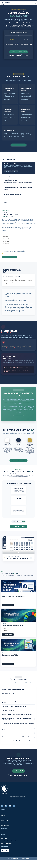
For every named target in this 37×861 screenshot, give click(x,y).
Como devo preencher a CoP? (18, 710)
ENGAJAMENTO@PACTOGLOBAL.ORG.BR (18, 776)
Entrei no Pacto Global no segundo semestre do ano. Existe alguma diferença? (18, 702)
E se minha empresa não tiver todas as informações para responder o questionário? (18, 725)
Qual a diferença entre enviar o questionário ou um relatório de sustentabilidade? (18, 719)
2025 (23, 521)
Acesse (4, 851)
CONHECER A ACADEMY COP (15, 55)
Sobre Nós (2, 813)
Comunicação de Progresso (5, 825)
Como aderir (3, 823)
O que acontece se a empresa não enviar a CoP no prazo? (18, 737)
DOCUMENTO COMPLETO (7, 605)
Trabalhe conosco (3, 832)
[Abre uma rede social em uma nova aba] (2, 806)
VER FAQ (26, 55)
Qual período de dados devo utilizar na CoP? (18, 729)
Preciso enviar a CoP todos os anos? (18, 697)
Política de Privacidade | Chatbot (6, 843)
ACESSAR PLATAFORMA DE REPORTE (19, 460)
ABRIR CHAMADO (19, 771)
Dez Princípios (3, 816)
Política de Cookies (4, 839)
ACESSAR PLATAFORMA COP (10, 256)
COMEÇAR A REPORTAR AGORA (19, 144)
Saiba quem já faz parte (4, 821)
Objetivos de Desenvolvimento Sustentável (7, 818)
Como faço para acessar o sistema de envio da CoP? (18, 707)
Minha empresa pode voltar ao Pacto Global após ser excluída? (18, 741)
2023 (17, 521)
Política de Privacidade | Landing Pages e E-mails (8, 841)
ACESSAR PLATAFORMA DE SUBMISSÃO (19, 51)
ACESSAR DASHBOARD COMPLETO (19, 526)
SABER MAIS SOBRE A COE (18, 417)
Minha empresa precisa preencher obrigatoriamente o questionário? (18, 714)
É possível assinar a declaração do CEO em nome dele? (18, 733)
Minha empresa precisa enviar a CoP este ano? (18, 689)
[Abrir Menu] (35, 3)
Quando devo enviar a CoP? (18, 693)
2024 (20, 521)
